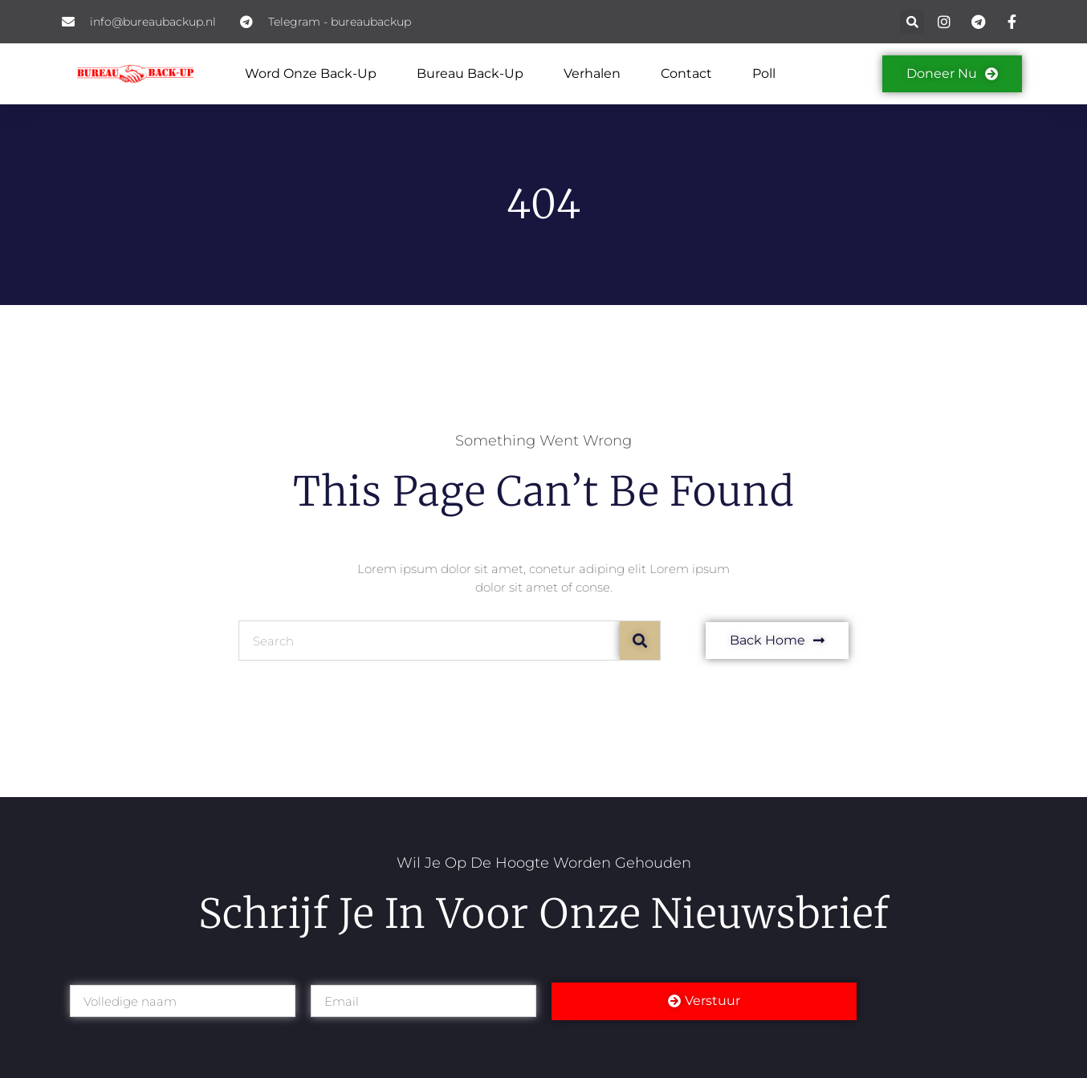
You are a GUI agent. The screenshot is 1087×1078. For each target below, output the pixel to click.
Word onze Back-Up (311, 73)
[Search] (640, 640)
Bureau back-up (470, 73)
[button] (912, 22)
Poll (764, 73)
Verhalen (592, 73)
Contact (686, 73)
